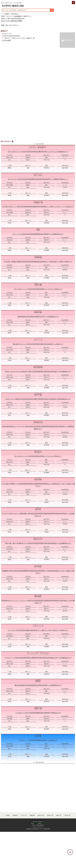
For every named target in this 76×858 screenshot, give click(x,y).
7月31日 (20, 630)
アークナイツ (12, 630)
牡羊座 (41, 289)
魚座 (37, 234)
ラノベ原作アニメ (51, 206)
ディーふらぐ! (17, 234)
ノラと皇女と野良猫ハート (10, 484)
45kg (53, 399)
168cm (34, 630)
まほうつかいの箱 (11, 399)
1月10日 (25, 151)
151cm (40, 316)
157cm (49, 399)
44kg (49, 344)
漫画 (56, 179)
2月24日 (25, 234)
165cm (43, 151)
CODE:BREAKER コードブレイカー (13, 426)
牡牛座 (33, 399)
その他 (57, 399)
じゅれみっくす (21, 713)
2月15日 (20, 206)
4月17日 (31, 371)
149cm (46, 179)
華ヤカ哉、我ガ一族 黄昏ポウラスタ (17, 543)
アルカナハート (10, 658)
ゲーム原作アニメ (43, 630)
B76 (48, 513)
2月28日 (23, 261)
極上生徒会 (18, 685)
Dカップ (47, 261)
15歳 (72, 513)
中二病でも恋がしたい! (10, 206)
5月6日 (31, 456)
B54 (35, 658)
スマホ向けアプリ (55, 630)
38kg (46, 713)
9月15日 (25, 685)
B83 (48, 600)
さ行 (7, 25)
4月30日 (28, 426)
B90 (38, 484)
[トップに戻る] (70, 852)
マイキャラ (24, 815)
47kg (53, 371)
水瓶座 (31, 179)
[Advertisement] (38, 81)
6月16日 (16, 571)
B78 (33, 571)
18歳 (62, 543)
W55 (41, 484)
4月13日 (30, 344)
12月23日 (33, 740)
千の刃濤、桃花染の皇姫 (12, 261)
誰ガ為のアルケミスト (20, 344)
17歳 (62, 371)
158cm (53, 261)
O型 (37, 426)
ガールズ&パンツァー (15, 151)
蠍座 (38, 713)
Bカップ (45, 571)
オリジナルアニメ (51, 151)
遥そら (63, 261)
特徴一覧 (58, 815)
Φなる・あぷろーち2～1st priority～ (16, 371)
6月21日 (31, 600)
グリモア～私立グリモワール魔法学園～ (15, 513)
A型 (34, 151)
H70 (42, 179)
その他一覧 (67, 815)
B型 (40, 371)
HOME (8, 815)
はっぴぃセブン (13, 179)
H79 (40, 571)
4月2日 (26, 316)
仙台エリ (65, 151)
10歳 (62, 658)
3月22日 (31, 289)
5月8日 (21, 484)
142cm (43, 685)
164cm (55, 484)
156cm (41, 234)
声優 (2, 25)
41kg (55, 571)
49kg (43, 206)
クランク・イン (24, 740)
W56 (49, 426)
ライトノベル (62, 206)
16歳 (59, 151)
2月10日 (21, 179)
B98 (45, 426)
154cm (45, 344)
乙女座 (31, 658)
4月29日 (20, 399)
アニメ (51, 179)
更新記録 (32, 815)
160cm (39, 206)
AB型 (29, 206)
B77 (37, 399)
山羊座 (38, 151)
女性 (30, 151)
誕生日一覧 (41, 815)
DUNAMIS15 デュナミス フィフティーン (15, 600)
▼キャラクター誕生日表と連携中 (11, 21)
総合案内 (18, 16)
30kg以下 (52, 658)
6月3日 (32, 543)
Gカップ (49, 484)
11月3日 (29, 713)
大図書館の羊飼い (7, 571)
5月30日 (31, 513)
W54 (38, 179)
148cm (51, 571)
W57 (38, 261)
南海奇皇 (21, 316)
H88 (52, 426)
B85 (35, 261)
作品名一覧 (50, 815)
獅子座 (29, 630)
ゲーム (58, 261)
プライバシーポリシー (38, 827)
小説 (59, 179)
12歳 (50, 316)
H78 (44, 399)
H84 (42, 261)
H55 (42, 658)
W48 (38, 658)
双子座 (43, 513)
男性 (38, 740)
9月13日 (18, 658)
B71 (35, 179)
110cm (46, 658)
